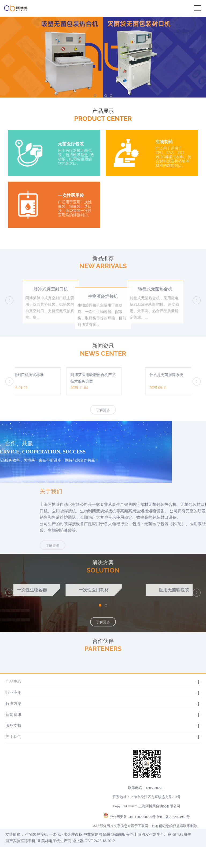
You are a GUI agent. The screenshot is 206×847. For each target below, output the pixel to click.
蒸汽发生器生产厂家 (155, 834)
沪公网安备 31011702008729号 (132, 817)
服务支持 (13, 725)
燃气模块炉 (181, 834)
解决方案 (13, 703)
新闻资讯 (13, 714)
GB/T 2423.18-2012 (99, 841)
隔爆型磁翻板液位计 (120, 834)
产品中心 (13, 681)
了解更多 (103, 414)
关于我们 (13, 736)
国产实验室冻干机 (20, 841)
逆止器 (78, 841)
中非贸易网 (92, 834)
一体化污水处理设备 (65, 834)
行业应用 (13, 692)
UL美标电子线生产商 (54, 841)
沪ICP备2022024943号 (173, 817)
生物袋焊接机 (36, 834)
